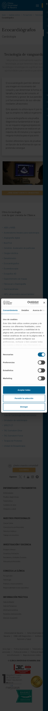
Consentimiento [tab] (10, 310)
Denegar (24, 407)
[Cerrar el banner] (44, 303)
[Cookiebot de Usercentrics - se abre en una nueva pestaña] (29, 302)
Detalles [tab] (25, 310)
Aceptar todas (24, 390)
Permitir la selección (24, 398)
